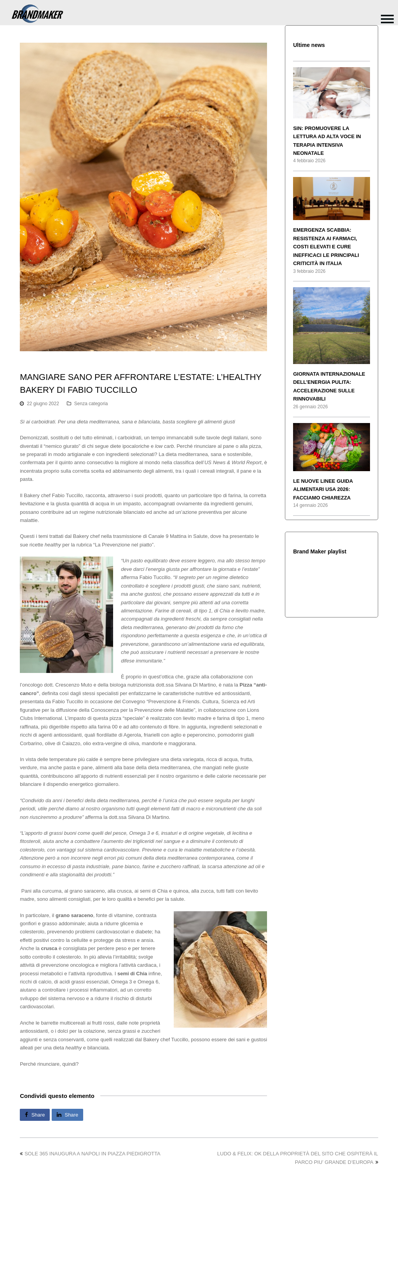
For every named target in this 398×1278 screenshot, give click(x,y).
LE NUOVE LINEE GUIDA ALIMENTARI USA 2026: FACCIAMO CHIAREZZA (323, 489)
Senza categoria (91, 403)
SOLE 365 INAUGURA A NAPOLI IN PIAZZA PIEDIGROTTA (90, 1154)
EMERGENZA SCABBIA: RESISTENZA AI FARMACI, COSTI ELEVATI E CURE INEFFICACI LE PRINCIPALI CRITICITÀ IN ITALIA (326, 246)
